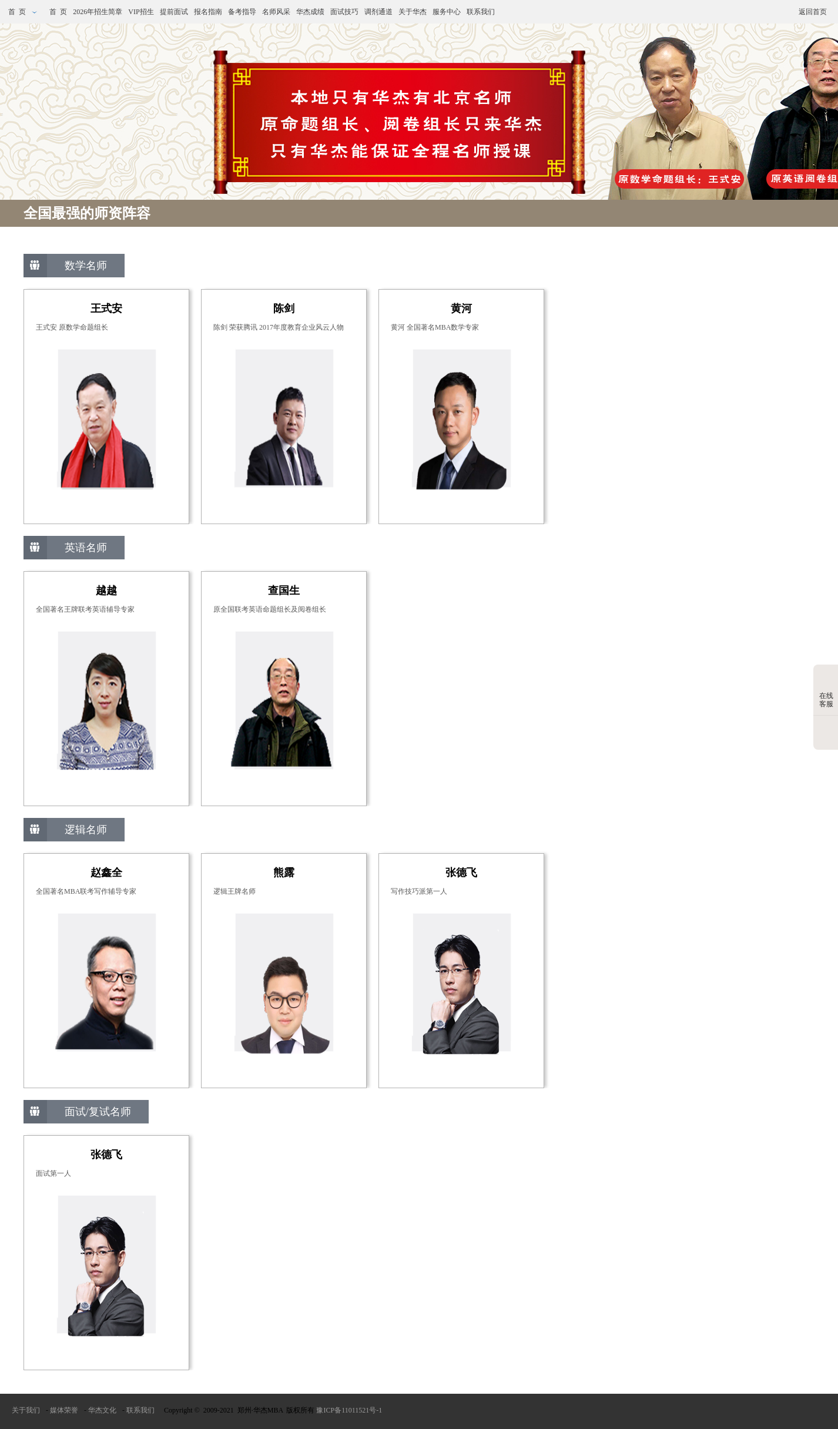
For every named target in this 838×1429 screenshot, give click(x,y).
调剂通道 (378, 12)
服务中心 (447, 12)
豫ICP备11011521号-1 (349, 1410)
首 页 (23, 12)
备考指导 (242, 12)
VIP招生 (140, 12)
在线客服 (826, 690)
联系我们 (481, 12)
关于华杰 (412, 12)
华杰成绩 (310, 12)
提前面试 (174, 12)
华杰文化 (102, 1410)
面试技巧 (344, 12)
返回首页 (813, 12)
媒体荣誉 (64, 1410)
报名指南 (208, 12)
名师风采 (276, 12)
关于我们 (26, 1410)
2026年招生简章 (97, 12)
